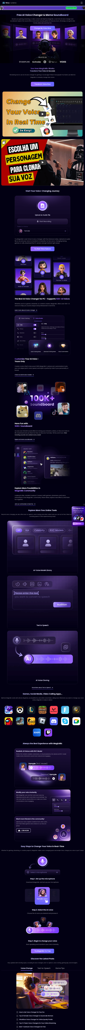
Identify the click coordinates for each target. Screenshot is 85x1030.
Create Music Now (71, 8)
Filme (7, 3)
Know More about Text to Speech (42, 687)
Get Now (78, 523)
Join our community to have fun (25, 504)
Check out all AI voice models (24, 375)
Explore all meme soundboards (25, 439)
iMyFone (14, 3)
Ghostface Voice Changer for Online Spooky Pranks (36, 1019)
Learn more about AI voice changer (26, 310)
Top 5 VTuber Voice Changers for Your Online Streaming (37, 1023)
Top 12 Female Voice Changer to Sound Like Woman (36, 1016)
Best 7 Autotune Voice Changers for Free (32, 1027)
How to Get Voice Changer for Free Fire (31, 1012)
